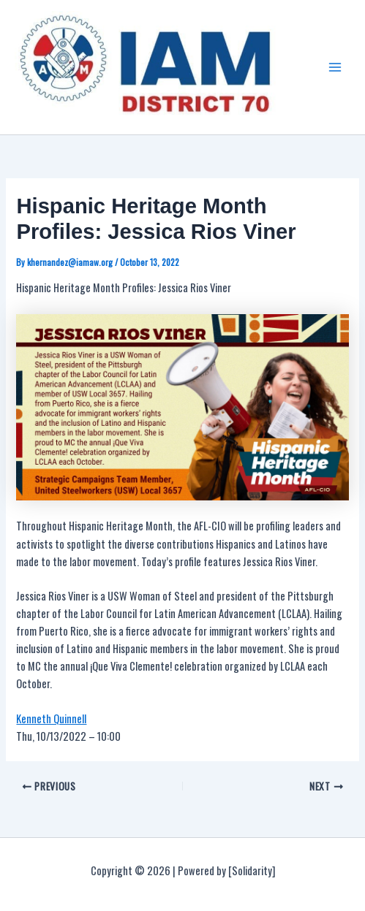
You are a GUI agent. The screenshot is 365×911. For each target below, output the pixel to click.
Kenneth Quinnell (51, 718)
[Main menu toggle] (335, 67)
